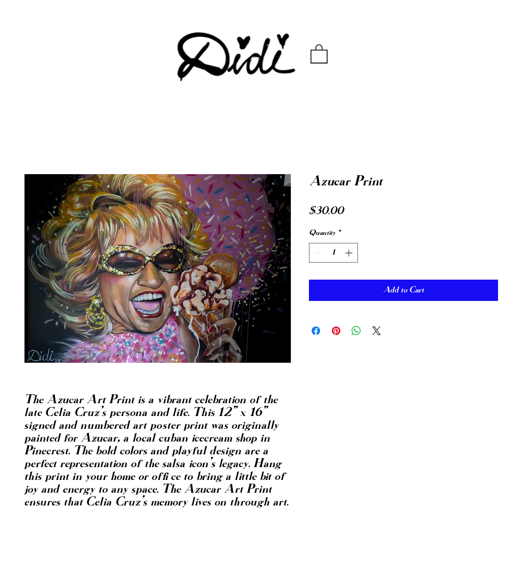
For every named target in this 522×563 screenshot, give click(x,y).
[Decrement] (317, 252)
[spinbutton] (333, 252)
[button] (319, 53)
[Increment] (349, 252)
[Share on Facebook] (315, 330)
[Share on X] (376, 330)
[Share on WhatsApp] (356, 330)
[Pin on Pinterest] (336, 330)
